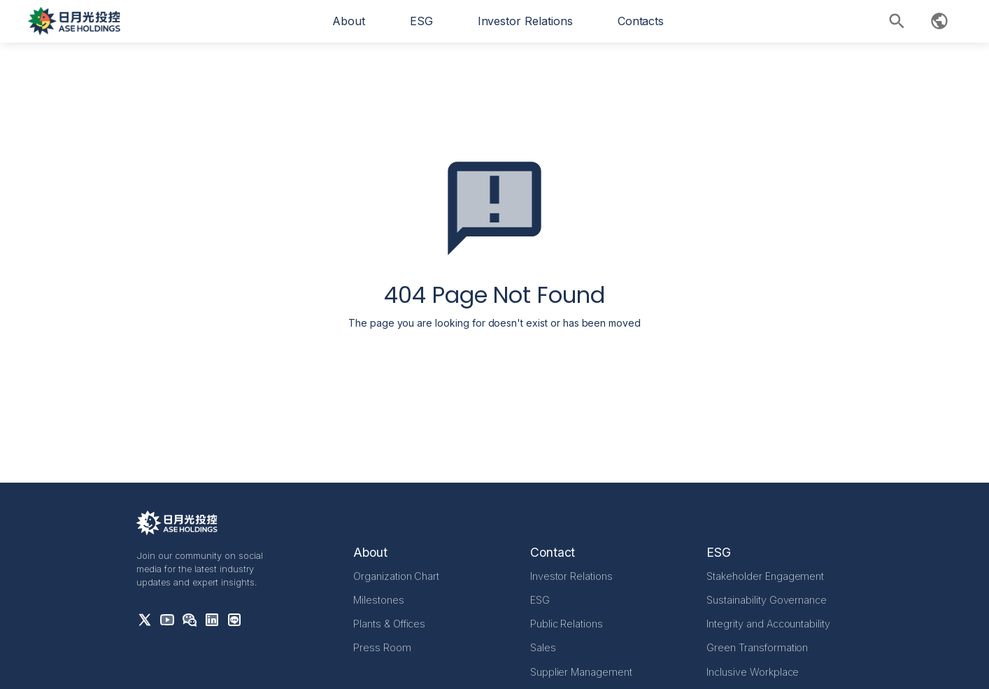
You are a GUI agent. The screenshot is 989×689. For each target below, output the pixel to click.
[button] (348, 21)
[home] (74, 21)
